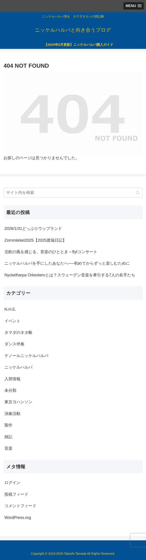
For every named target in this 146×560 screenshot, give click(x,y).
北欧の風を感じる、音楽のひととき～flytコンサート (50, 252)
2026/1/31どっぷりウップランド (33, 228)
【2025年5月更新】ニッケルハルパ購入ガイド (78, 44)
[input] (73, 193)
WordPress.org (17, 517)
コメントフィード (20, 506)
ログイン (12, 482)
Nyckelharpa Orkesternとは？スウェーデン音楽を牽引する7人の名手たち (69, 275)
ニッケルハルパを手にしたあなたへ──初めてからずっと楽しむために (67, 263)
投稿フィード (16, 494)
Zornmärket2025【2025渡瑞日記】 (35, 240)
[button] (138, 192)
